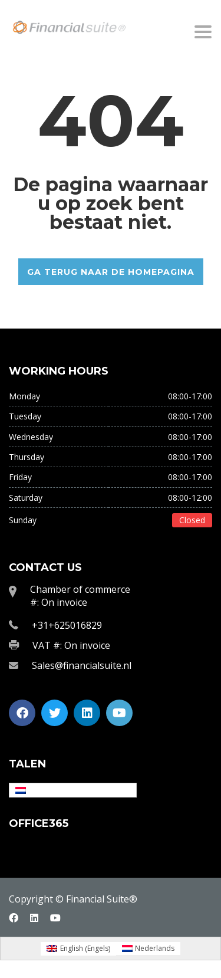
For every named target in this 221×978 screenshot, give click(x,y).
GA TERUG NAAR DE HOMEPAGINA (110, 272)
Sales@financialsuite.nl (81, 665)
